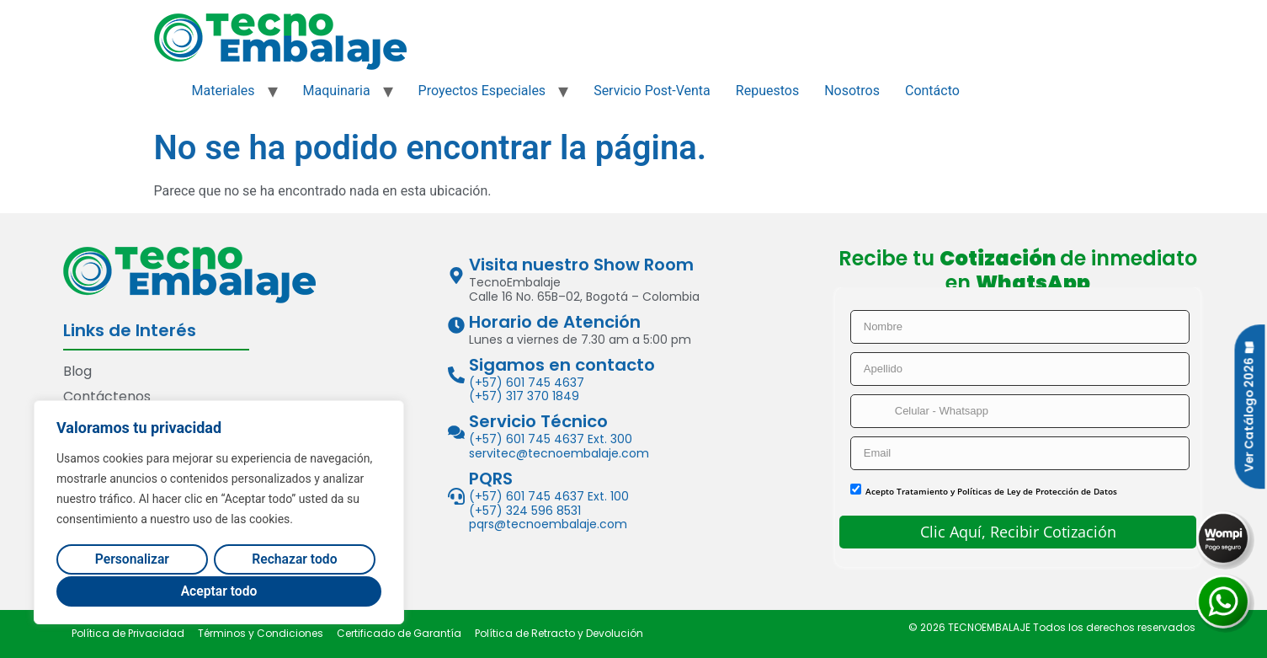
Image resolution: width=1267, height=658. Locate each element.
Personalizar (131, 560)
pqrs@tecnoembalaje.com (548, 524)
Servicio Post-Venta (652, 91)
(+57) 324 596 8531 (525, 510)
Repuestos (767, 91)
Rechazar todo (294, 560)
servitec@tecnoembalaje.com (559, 453)
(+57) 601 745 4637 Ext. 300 (550, 439)
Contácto (932, 91)
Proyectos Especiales (482, 91)
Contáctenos (107, 396)
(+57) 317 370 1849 (524, 396)
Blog (77, 371)
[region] (219, 513)
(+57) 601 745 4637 (526, 382)
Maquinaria (336, 91)
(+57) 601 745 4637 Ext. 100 (549, 496)
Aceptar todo (219, 591)
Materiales (223, 91)
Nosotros (852, 91)
